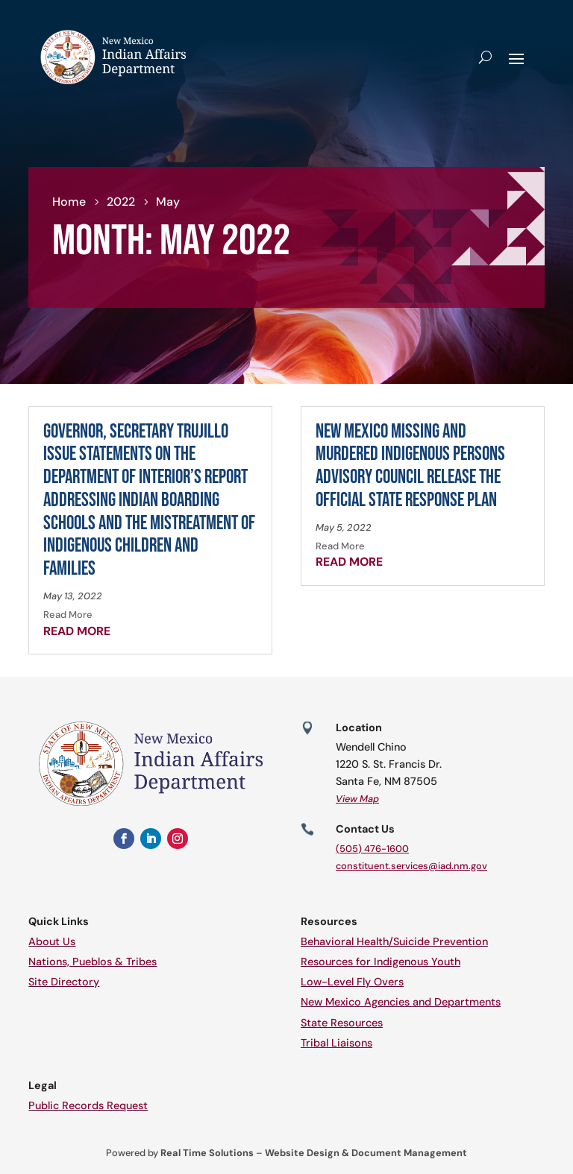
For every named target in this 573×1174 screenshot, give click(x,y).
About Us (51, 941)
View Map (357, 798)
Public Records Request (88, 1105)
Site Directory (63, 981)
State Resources (342, 1022)
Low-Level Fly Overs (352, 981)
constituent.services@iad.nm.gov (411, 865)
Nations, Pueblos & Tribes (92, 961)
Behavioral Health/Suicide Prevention (394, 941)
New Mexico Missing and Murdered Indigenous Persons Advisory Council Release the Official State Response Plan (410, 466)
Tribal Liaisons (336, 1043)
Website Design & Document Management (366, 1152)
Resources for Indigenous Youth (380, 961)
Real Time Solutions (207, 1152)
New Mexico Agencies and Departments (401, 1002)
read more (76, 631)
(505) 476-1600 (372, 848)
